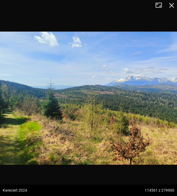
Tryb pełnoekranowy (160, 5)
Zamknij (171, 5)
